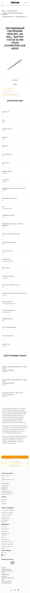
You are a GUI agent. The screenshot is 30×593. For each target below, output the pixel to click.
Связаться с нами (15, 457)
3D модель (9, 90)
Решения (3, 501)
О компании (4, 526)
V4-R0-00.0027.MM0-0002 (8, 394)
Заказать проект (15, 461)
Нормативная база (6, 539)
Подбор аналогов (15, 465)
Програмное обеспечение (7, 541)
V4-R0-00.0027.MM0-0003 (8, 383)
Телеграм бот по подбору (7, 512)
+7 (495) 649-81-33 (6, 483)
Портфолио (4, 503)
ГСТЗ (4, 555)
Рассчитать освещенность (11, 94)
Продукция (4, 499)
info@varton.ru (5, 488)
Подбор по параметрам (7, 514)
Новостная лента (5, 529)
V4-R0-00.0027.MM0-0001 (8, 370)
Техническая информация (7, 544)
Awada (5, 553)
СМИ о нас (4, 537)
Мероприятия (4, 531)
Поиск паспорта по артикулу (8, 510)
